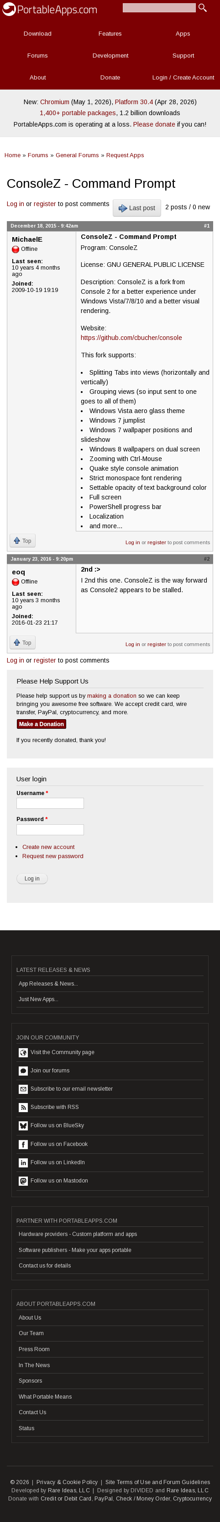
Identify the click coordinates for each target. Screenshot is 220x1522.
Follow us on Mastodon (53, 1181)
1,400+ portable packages (78, 113)
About (38, 77)
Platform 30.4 (134, 102)
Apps (183, 33)
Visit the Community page (56, 1052)
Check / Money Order (143, 1498)
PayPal (103, 1498)
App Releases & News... (48, 984)
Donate (110, 77)
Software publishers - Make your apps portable (75, 1250)
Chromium (54, 102)
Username (32, 793)
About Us (30, 1318)
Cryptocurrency (192, 1498)
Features (110, 33)
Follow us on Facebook (53, 1144)
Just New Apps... (38, 999)
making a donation (111, 695)
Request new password (53, 856)
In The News (34, 1365)
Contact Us (32, 1412)
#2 (207, 559)
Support (183, 55)
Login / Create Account (183, 77)
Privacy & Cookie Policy (67, 1482)
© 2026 (19, 1482)
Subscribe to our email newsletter (66, 1089)
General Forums (77, 155)
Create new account (48, 846)
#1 (207, 225)
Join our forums (44, 1071)
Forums (37, 55)
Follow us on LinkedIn (52, 1162)
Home (13, 155)
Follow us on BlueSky (51, 1125)
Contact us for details (45, 1265)
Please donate (154, 124)
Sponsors (30, 1381)
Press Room (34, 1349)
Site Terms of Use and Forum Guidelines (157, 1482)
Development (110, 55)
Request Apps (125, 155)
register (45, 203)
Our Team (31, 1333)
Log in (15, 203)
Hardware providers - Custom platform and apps (78, 1234)
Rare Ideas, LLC (69, 1490)
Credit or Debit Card (66, 1498)
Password (31, 819)
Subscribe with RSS (49, 1107)
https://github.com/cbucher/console (131, 337)
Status (26, 1428)
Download (38, 33)
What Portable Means (45, 1397)
